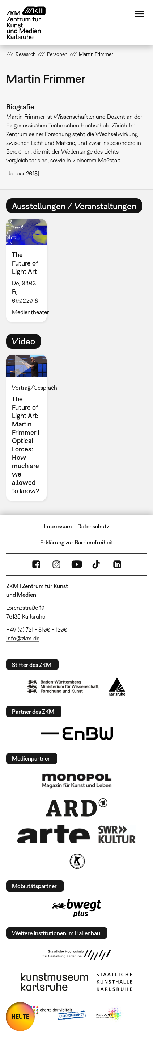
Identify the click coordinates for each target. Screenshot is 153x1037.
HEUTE (20, 1016)
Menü (139, 14)
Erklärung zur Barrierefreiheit (76, 542)
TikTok (97, 564)
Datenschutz (93, 526)
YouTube (76, 564)
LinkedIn (117, 564)
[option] (29, 270)
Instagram (56, 564)
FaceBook (36, 564)
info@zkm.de (22, 638)
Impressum (58, 526)
